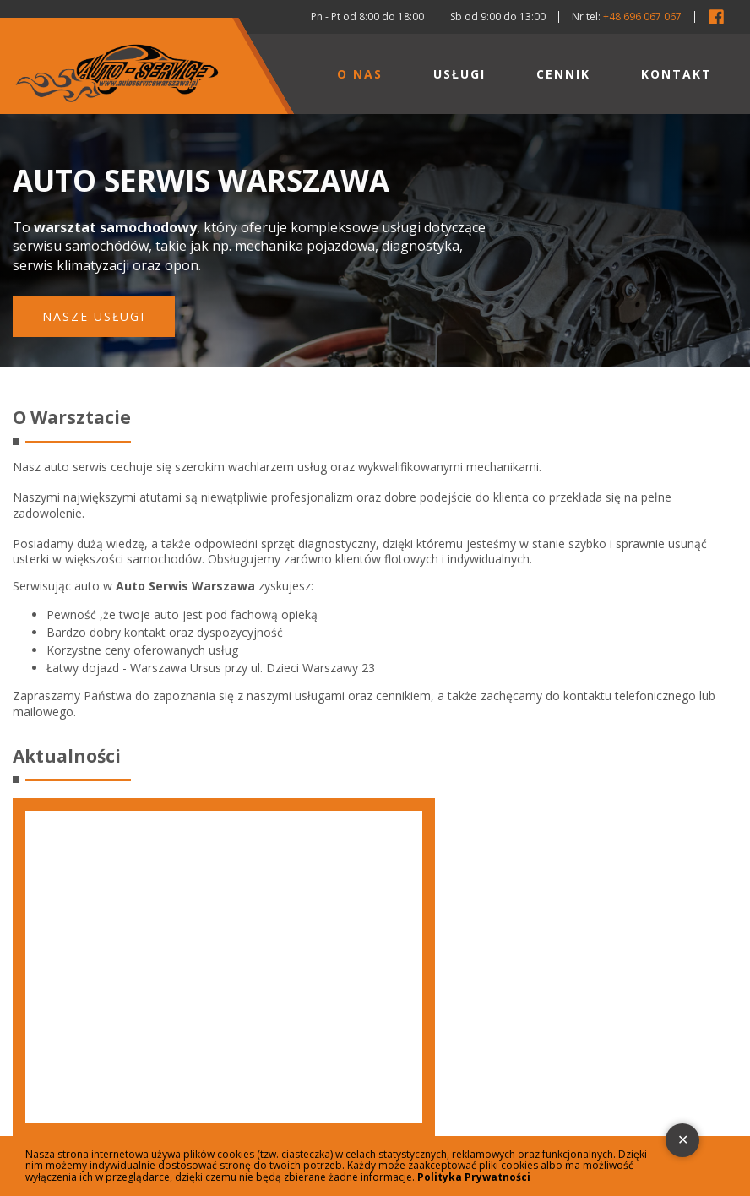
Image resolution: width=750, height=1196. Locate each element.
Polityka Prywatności (473, 1177)
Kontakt (676, 74)
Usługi (459, 74)
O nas (360, 74)
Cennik (563, 74)
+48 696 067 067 (642, 16)
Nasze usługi (93, 316)
